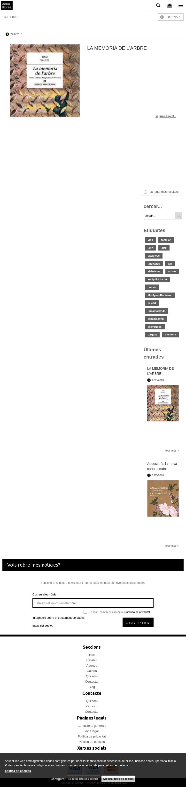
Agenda (91, 665)
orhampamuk (156, 318)
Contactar (92, 681)
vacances (154, 255)
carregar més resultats (164, 191)
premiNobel (155, 326)
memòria (170, 334)
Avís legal (92, 731)
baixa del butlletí (42, 625)
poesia (152, 287)
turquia (152, 334)
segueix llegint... (165, 116)
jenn (150, 247)
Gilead (152, 302)
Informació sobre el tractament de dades (58, 618)
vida (150, 239)
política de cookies (18, 771)
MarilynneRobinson (160, 295)
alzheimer (154, 271)
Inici (91, 655)
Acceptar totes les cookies (118, 779)
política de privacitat (138, 612)
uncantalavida (156, 311)
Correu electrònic (44, 594)
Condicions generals (92, 726)
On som (91, 706)
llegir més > (172, 450)
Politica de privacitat (92, 736)
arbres (172, 271)
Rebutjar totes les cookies (84, 779)
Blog (92, 687)
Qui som (92, 676)
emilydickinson (157, 279)
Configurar (58, 779)
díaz (163, 247)
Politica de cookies (92, 742)
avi (170, 263)
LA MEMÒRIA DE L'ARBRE (117, 48)
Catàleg (91, 660)
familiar (166, 239)
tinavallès (154, 263)
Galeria (92, 671)
